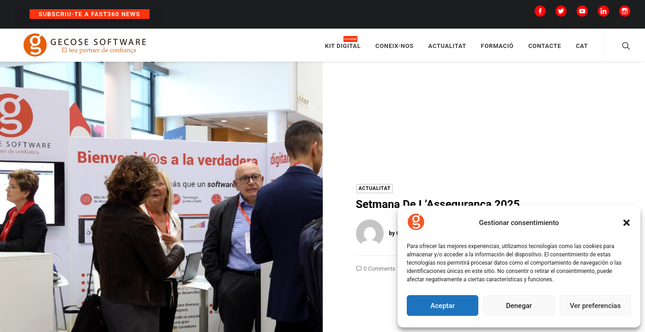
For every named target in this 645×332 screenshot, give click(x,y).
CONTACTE (544, 47)
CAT (582, 47)
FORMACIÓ (497, 47)
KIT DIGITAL (343, 47)
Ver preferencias (595, 306)
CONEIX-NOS (394, 47)
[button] (626, 222)
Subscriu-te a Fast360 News (89, 14)
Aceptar (442, 306)
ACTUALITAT (447, 47)
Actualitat (375, 192)
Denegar (519, 306)
